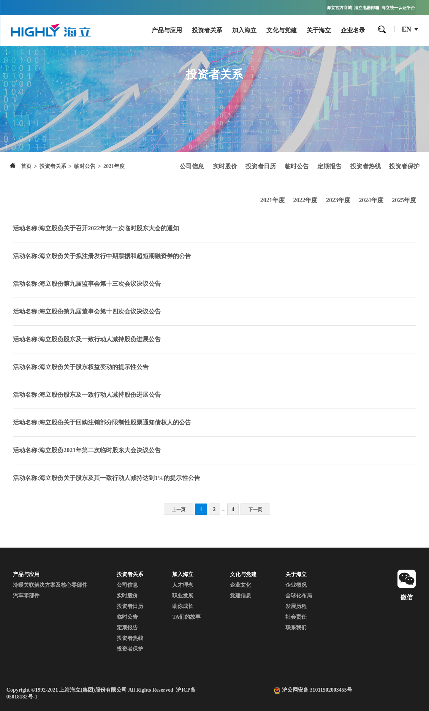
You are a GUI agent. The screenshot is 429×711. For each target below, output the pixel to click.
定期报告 (329, 166)
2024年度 (371, 200)
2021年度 (272, 200)
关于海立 (319, 30)
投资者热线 (365, 166)
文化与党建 (281, 30)
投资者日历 (260, 166)
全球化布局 (298, 596)
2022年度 (305, 200)
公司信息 (192, 166)
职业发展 (182, 596)
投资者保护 (404, 166)
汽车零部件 (26, 596)
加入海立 (244, 30)
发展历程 (296, 606)
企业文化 (240, 585)
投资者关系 (207, 30)
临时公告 (297, 166)
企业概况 (296, 585)
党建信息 (240, 596)
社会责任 (296, 617)
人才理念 (182, 585)
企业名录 (353, 30)
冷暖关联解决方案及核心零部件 (50, 585)
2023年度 (338, 200)
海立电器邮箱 (366, 7)
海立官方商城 (339, 7)
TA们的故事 (186, 617)
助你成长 (182, 606)
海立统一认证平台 (398, 7)
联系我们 (296, 627)
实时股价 (225, 166)
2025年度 (404, 200)
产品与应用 (167, 30)
